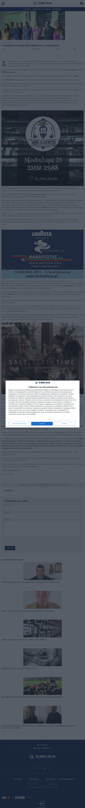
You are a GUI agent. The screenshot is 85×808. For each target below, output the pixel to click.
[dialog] (43, 404)
